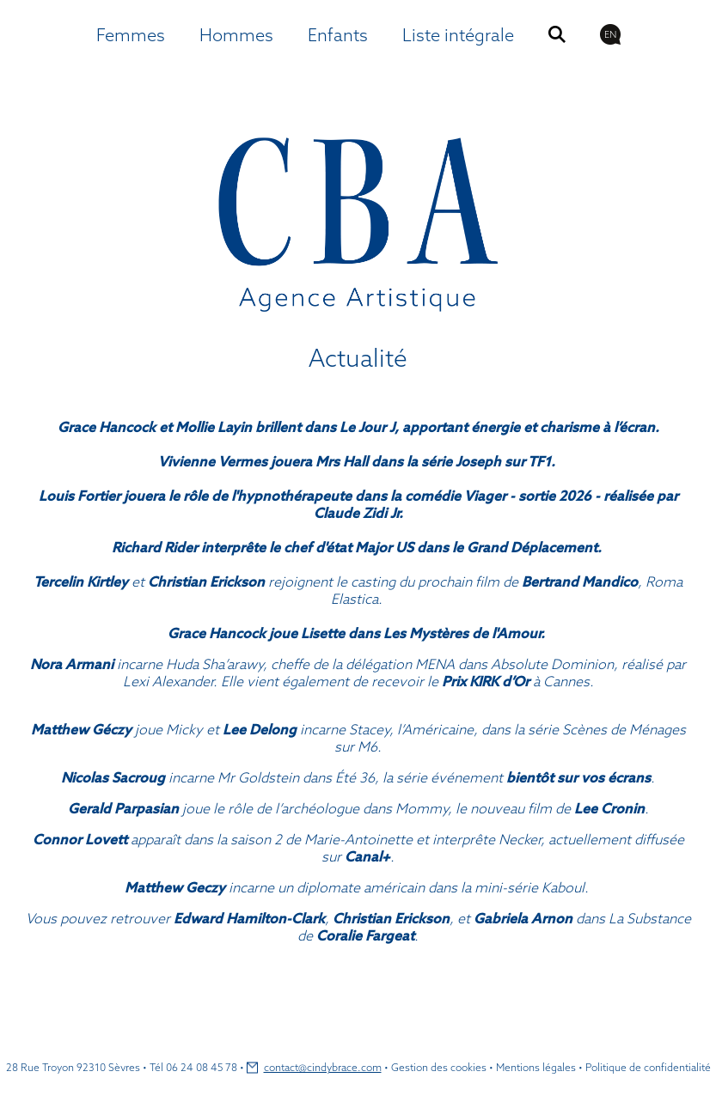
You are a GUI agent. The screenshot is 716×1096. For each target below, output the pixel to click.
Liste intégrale (458, 35)
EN (610, 34)
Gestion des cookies (439, 1067)
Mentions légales (536, 1067)
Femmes (130, 35)
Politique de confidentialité (648, 1067)
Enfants (338, 35)
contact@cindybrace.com (323, 1067)
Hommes (236, 35)
